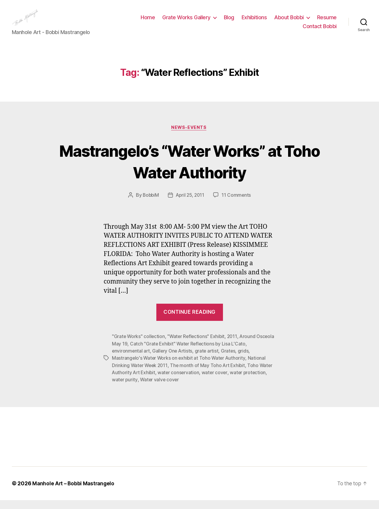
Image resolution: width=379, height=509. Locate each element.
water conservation (194, 382)
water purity (150, 389)
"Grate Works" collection (139, 346)
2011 (234, 346)
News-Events (189, 137)
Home (148, 22)
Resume (327, 22)
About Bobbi (289, 22)
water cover (231, 382)
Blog (229, 22)
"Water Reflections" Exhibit (197, 346)
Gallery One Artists (174, 360)
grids (246, 360)
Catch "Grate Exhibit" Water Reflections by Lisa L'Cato (208, 353)
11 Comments (237, 205)
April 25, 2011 (190, 205)
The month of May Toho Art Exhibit (210, 374)
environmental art (131, 360)
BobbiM (149, 205)
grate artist (209, 360)
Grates (231, 360)
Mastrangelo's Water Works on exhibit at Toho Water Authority (180, 367)
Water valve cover (185, 389)
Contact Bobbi (320, 31)
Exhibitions (254, 22)
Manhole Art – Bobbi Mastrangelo (74, 492)
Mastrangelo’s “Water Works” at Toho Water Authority (189, 170)
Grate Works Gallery (186, 22)
